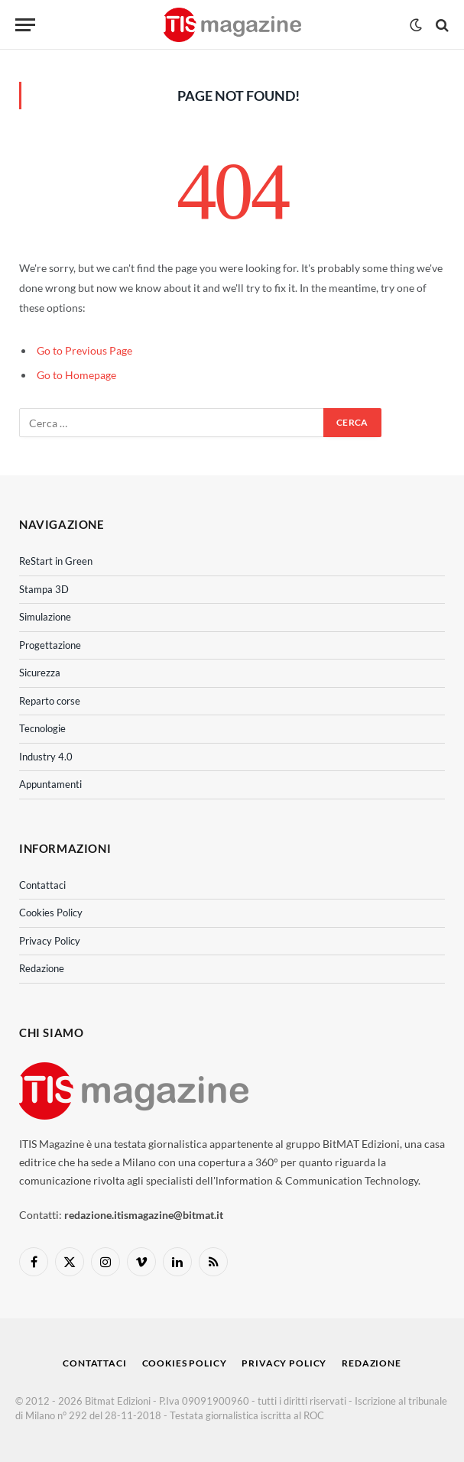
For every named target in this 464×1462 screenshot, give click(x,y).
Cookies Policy (51, 912)
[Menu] (25, 25)
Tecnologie (42, 728)
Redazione (41, 968)
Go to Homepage (76, 374)
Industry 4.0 (46, 756)
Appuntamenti (50, 784)
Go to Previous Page (84, 350)
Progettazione (50, 645)
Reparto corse (49, 701)
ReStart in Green (55, 561)
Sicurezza (39, 672)
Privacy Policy (49, 941)
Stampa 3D (44, 589)
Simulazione (45, 617)
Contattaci (42, 885)
